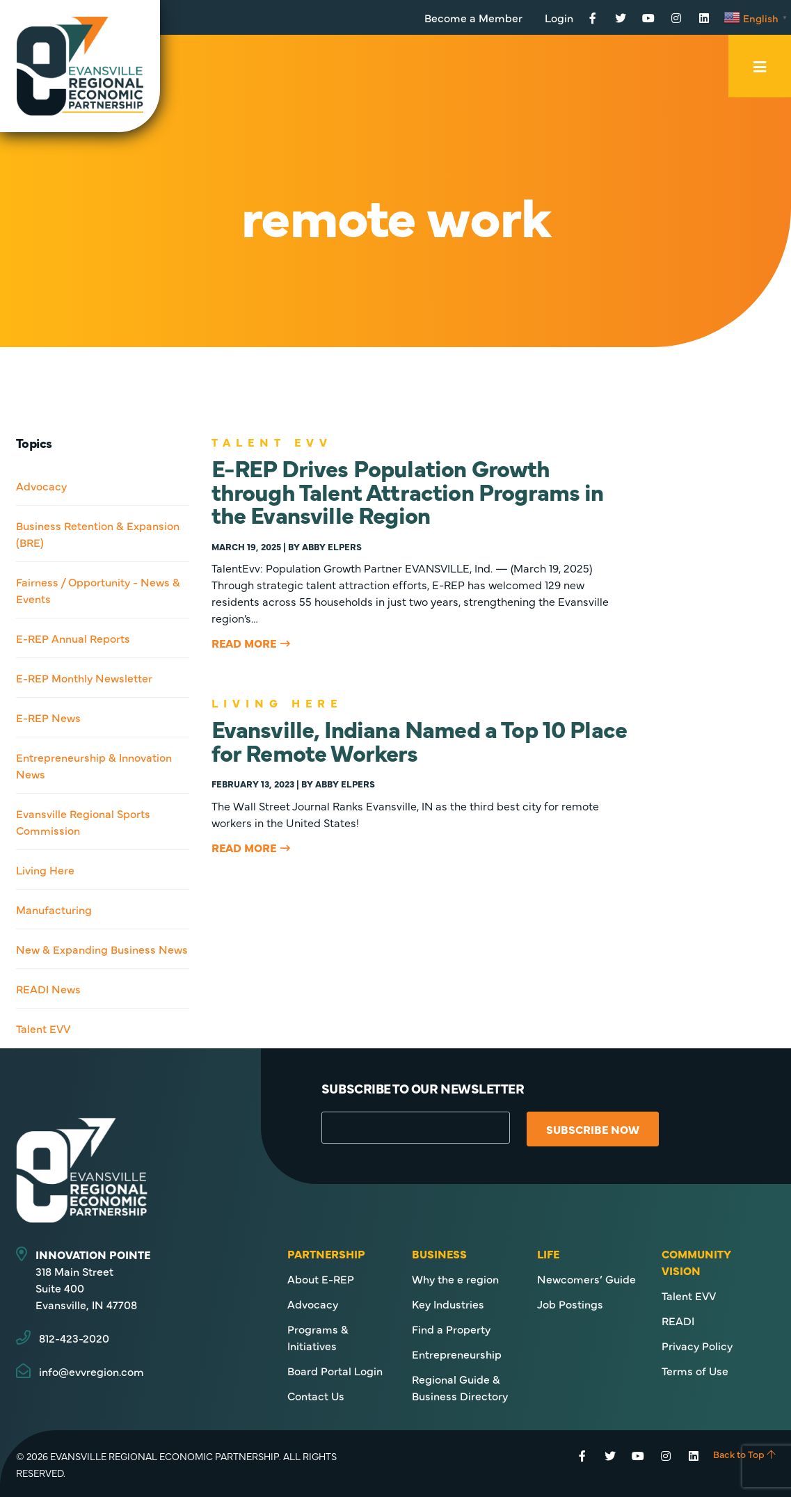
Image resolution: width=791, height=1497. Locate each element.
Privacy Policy (697, 1345)
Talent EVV (43, 1028)
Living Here (45, 869)
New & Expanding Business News (102, 948)
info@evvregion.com (91, 1371)
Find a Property (451, 1328)
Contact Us (315, 1395)
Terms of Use (695, 1370)
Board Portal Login (335, 1370)
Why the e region (455, 1278)
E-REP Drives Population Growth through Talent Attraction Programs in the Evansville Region (407, 490)
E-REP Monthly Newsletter (84, 677)
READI (678, 1320)
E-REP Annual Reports (73, 638)
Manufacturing (54, 909)
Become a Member (473, 17)
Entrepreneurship (457, 1353)
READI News (48, 988)
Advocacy (41, 485)
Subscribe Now (595, 1129)
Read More (243, 642)
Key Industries (448, 1303)
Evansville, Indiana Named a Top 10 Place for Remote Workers (419, 739)
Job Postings (570, 1303)
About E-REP (320, 1278)
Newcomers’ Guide (586, 1278)
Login (559, 17)
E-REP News (48, 717)
